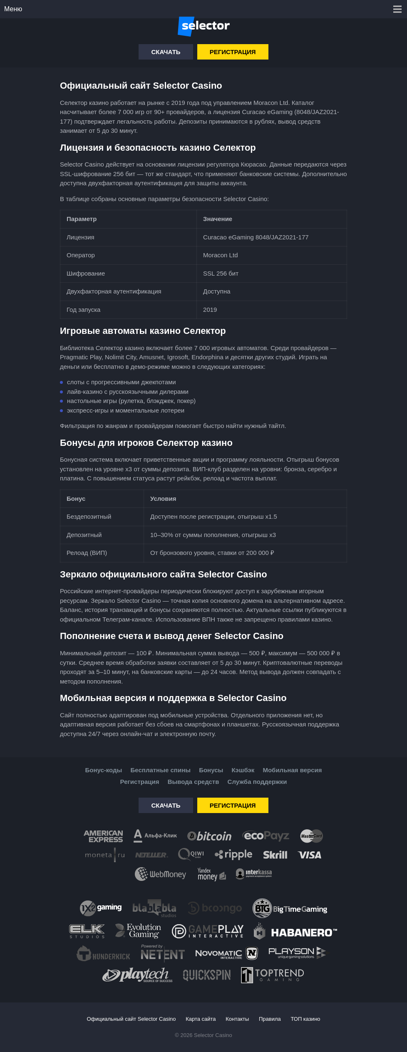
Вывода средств (193, 781)
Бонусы (211, 769)
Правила (270, 1019)
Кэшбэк (242, 769)
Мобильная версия (292, 769)
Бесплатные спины (161, 769)
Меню (13, 8)
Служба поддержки (257, 781)
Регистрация (233, 51)
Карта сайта (201, 1019)
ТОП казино (305, 1019)
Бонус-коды (103, 769)
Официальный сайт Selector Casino (131, 1019)
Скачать (165, 51)
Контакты (237, 1019)
